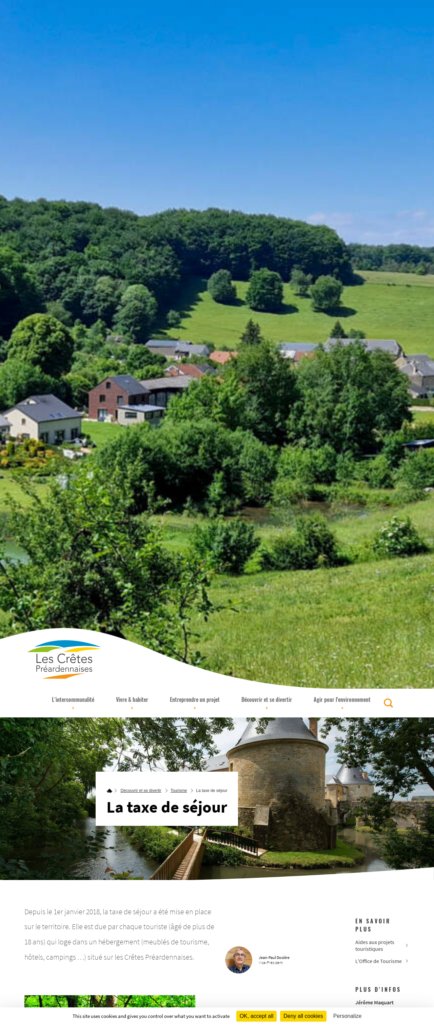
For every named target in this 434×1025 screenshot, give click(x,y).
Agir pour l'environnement (342, 703)
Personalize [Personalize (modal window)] (347, 1016)
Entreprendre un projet (195, 703)
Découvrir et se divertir (266, 703)
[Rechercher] (388, 703)
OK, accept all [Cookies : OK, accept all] (257, 1016)
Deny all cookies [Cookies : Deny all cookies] (303, 1016)
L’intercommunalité (73, 703)
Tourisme (179, 790)
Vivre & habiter (132, 703)
